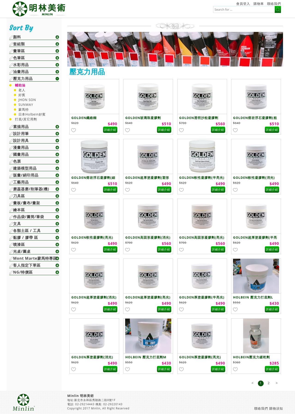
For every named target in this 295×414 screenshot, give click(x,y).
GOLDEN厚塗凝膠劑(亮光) (200, 357)
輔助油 (20, 85)
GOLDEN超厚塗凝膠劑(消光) (93, 297)
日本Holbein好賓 (32, 114)
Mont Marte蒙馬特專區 (35, 258)
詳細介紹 (110, 130)
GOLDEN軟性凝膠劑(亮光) (92, 237)
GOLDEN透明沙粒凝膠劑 (198, 118)
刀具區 (19, 195)
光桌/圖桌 (22, 251)
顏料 (17, 37)
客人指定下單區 (27, 265)
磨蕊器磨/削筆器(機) (31, 189)
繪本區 (19, 209)
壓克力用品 (23, 78)
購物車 (259, 3)
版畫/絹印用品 (25, 175)
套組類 (19, 43)
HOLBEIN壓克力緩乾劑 (251, 357)
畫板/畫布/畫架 (26, 202)
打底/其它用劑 (26, 119)
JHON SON (27, 99)
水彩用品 (21, 64)
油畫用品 (21, 71)
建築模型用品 (25, 168)
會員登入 (243, 3)
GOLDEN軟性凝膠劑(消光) (254, 177)
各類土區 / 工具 (27, 230)
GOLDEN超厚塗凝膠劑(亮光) (147, 297)
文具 (17, 223)
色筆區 (19, 57)
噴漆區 (19, 244)
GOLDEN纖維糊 (84, 118)
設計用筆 (21, 133)
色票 (17, 161)
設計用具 (21, 140)
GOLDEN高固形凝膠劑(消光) (147, 237)
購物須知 (276, 408)
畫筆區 (19, 50)
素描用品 (21, 126)
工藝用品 (21, 182)
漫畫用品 (21, 147)
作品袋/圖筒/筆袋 (28, 216)
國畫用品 (21, 154)
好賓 (21, 95)
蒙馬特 (23, 109)
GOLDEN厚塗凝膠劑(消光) (92, 357)
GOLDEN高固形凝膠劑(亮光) (201, 237)
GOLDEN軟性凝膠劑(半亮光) (201, 177)
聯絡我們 (274, 3)
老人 (21, 90)
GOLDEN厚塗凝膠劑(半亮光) (201, 297)
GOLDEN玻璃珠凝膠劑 (143, 118)
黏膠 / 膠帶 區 (25, 237)
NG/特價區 (23, 272)
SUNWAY (25, 104)
